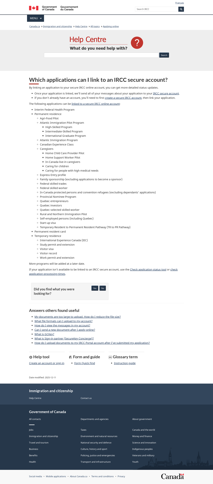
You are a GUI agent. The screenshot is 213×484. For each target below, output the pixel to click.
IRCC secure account (166, 93)
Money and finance (142, 436)
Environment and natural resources (99, 436)
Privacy (121, 476)
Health (32, 461)
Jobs (31, 429)
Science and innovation (144, 442)
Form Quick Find (84, 363)
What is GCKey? (44, 334)
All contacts (35, 419)
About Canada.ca (78, 476)
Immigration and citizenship (57, 26)
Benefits (33, 455)
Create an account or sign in (46, 363)
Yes (94, 288)
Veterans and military (143, 455)
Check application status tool (148, 269)
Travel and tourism (38, 442)
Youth (135, 461)
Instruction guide (125, 363)
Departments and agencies (95, 419)
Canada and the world (143, 429)
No (102, 288)
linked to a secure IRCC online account (96, 104)
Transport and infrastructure (96, 461)
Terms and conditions (102, 476)
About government (142, 419)
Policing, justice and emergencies (98, 455)
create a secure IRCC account (123, 98)
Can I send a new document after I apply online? (65, 330)
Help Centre (81, 26)
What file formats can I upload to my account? (64, 321)
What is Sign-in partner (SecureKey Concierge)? (64, 338)
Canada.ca (34, 26)
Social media (35, 476)
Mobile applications (56, 476)
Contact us (86, 398)
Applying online (111, 26)
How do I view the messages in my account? (62, 325)
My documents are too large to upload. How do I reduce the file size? (78, 317)
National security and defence (96, 442)
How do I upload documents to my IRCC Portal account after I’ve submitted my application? (92, 343)
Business (33, 449)
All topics (95, 26)
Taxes (83, 429)
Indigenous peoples (142, 449)
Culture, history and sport (94, 449)
